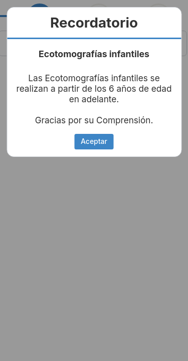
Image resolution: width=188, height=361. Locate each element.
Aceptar (94, 141)
